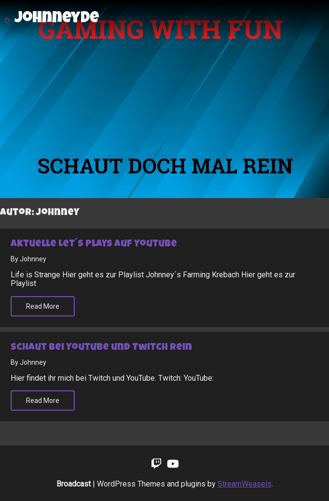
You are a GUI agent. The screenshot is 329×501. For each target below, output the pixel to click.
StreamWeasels (245, 483)
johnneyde (56, 19)
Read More (42, 306)
